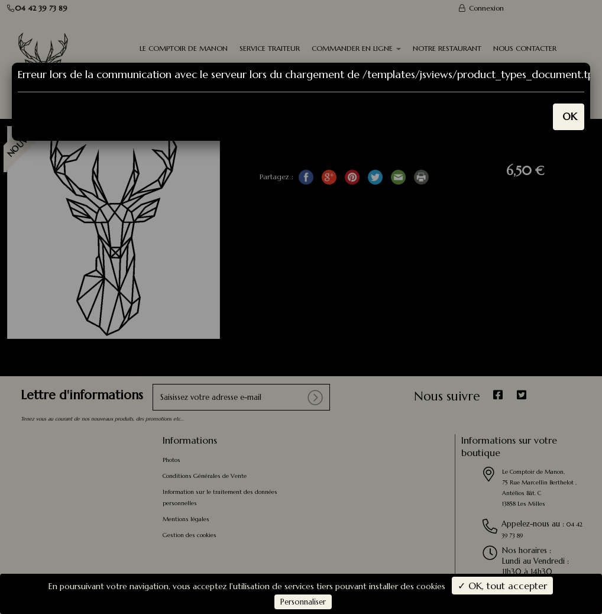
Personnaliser (303, 602)
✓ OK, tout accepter (502, 586)
